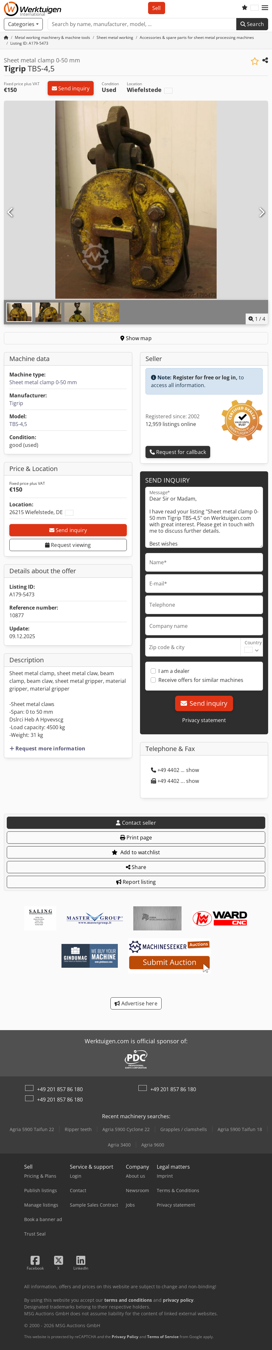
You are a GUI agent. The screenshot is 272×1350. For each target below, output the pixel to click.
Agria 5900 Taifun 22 (32, 1129)
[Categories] (23, 24)
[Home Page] (6, 37)
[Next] (261, 212)
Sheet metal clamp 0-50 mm (43, 382)
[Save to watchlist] (254, 61)
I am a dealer (174, 671)
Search (252, 24)
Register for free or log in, (205, 377)
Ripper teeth (78, 1129)
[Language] (254, 8)
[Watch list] (245, 8)
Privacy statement (204, 720)
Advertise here (136, 1003)
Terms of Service (163, 1336)
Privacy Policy (125, 1336)
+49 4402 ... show (175, 770)
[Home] (52, 37)
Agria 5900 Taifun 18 (240, 1129)
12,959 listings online (170, 424)
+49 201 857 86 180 (60, 1089)
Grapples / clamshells (183, 1129)
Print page (136, 837)
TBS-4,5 (18, 424)
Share (136, 867)
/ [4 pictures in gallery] (257, 318)
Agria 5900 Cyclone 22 (126, 1129)
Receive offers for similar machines (200, 680)
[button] (265, 8)
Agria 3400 (119, 1145)
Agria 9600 (152, 1145)
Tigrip (16, 403)
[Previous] (10, 212)
